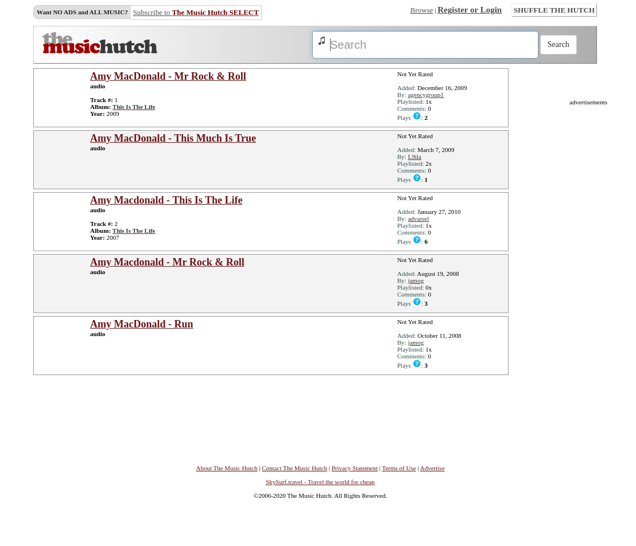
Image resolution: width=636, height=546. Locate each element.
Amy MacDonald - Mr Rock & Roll (168, 76)
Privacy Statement (355, 468)
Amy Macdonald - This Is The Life (166, 200)
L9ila (414, 156)
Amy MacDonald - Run (141, 324)
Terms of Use (399, 468)
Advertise (432, 468)
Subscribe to (196, 12)
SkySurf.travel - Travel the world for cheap (320, 481)
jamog (416, 280)
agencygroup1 (426, 94)
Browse (421, 10)
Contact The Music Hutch (294, 468)
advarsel (418, 218)
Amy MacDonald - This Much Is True (173, 138)
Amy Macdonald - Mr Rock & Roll (167, 262)
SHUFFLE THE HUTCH (554, 10)
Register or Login (469, 9)
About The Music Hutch (226, 468)
